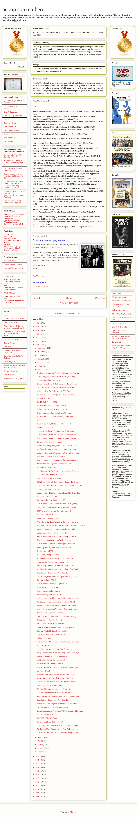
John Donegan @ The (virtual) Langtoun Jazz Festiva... (58, 471)
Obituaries (8, 347)
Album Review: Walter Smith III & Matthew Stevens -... (58, 682)
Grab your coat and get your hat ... (50, 591)
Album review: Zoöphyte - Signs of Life (52, 584)
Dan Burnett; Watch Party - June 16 (50, 624)
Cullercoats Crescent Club (121, 301)
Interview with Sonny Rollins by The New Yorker (56, 675)
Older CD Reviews (11, 322)
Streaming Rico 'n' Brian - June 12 (50, 686)
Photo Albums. (10, 293)
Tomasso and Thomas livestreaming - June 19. (54, 562)
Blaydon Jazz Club (119, 297)
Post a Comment (42, 287)
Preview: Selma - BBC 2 (46, 580)
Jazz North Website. (11, 339)
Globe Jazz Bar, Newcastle (122, 314)
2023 (38, 334)
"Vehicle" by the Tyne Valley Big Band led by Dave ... (57, 522)
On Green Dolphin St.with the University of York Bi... (57, 536)
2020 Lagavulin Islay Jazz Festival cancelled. (54, 511)
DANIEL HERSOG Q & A (47, 718)
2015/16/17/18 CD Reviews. (14, 318)
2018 (38, 760)
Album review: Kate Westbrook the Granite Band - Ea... (58, 453)
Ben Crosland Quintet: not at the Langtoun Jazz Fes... (57, 438)
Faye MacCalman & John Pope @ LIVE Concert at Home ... (60, 711)
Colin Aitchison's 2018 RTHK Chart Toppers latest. (12, 282)
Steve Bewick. (9, 235)
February (41, 748)
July (39, 366)
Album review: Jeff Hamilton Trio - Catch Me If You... (57, 435)
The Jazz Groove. (10, 239)
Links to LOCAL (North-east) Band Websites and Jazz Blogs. (14, 334)
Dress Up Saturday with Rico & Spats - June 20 (55, 547)
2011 (38, 785)
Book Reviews (9, 375)
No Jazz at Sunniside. (45, 427)
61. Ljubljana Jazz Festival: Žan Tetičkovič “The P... (56, 602)
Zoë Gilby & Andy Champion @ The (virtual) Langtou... (58, 460)
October (41, 355)
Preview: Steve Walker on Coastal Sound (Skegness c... (58, 606)
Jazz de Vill (8, 237)
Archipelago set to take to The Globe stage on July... (56, 377)
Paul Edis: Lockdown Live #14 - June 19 (52, 573)
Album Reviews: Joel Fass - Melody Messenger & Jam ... (58, 733)
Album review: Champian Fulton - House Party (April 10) (13, 163)
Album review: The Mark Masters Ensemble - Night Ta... (58, 493)
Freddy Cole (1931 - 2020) (47, 402)
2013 (38, 778)
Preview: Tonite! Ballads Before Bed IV (52, 631)
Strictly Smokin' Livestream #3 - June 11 (52, 707)
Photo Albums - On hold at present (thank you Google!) (14, 327)
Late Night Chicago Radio (13, 268)
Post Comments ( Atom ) (73, 313)
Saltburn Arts (116, 342)
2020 (38, 345)
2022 (38, 338)
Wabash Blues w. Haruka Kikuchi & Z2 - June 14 (55, 627)
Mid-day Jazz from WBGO (47, 587)
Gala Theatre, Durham (120, 310)
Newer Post (38, 298)
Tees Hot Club (9, 134)
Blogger (73, 812)
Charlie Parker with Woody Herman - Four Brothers (56, 678)
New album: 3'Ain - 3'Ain (47, 497)
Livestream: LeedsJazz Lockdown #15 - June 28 (55, 413)
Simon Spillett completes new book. (50, 613)
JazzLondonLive (10, 127)
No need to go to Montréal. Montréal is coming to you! (57, 609)
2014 (38, 775)
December (42, 348)
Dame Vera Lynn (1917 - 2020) (49, 595)
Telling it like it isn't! (45, 638)
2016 (38, 767)
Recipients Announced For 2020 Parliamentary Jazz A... (58, 373)
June (40, 370)
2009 (38, 793)
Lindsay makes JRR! (45, 551)
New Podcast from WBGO (47, 467)
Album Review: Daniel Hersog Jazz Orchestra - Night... (58, 725)
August (41, 363)
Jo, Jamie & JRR (43, 671)
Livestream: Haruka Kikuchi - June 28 (51, 406)
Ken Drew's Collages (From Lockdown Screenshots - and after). (13, 222)
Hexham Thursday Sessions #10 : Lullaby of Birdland (57, 569)
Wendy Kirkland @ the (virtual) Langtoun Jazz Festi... (57, 446)
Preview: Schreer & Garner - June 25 (51, 500)
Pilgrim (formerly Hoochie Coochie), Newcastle (121, 337)
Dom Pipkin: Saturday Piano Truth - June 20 (54, 540)
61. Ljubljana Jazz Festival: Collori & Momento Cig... (57, 558)
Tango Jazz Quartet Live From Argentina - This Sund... (57, 507)
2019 (38, 756)
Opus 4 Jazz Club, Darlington (118, 332)
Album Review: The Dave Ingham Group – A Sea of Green (59, 486)
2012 (38, 782)
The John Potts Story (11, 371)
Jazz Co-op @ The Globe (13, 116)
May (40, 737)
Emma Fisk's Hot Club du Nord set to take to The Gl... (57, 384)
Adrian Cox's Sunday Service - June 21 (52, 533)
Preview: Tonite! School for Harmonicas (52, 656)
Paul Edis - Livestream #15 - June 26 (51, 457)
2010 (38, 789)
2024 (38, 330)
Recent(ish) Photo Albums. (14, 215)
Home (69, 298)
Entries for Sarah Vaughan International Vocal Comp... (57, 704)
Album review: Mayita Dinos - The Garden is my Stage (58, 642)
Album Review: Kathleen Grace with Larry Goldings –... (58, 598)
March (40, 745)
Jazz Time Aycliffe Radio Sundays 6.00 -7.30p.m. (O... (57, 576)
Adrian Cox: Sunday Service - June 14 (51, 660)
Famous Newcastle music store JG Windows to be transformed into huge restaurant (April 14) (13, 184)
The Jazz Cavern (10, 261)
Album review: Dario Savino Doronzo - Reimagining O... (58, 504)
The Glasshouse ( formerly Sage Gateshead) (121, 347)
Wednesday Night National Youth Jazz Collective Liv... (58, 729)
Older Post (100, 298)
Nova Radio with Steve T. (13, 264)
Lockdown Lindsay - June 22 (48, 518)
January (41, 752)
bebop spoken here (23, 9)
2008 (38, 796)
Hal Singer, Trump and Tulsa (48, 555)
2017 (38, 764)
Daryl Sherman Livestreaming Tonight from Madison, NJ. (59, 653)
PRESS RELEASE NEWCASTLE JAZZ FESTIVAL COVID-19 (61, 526)
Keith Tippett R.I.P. (44, 646)
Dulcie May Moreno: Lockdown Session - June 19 (56, 565)
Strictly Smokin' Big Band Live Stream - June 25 (55, 464)
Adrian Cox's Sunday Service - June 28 (52, 409)
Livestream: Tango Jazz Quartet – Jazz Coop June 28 (57, 395)
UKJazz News (9, 141)
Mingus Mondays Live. (46, 398)
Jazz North (8, 119)
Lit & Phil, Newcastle (119, 327)
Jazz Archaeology (10, 112)
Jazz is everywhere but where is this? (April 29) (12, 202)
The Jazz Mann (9, 138)
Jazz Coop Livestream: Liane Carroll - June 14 (54, 649)
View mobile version (68, 303)
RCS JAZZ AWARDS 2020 (47, 515)
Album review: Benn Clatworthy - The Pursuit (54, 391)
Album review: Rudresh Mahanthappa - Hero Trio (56, 544)
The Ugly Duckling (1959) (47, 475)
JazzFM (7, 244)
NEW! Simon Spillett (11, 130)
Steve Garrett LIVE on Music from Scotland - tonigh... (57, 616)
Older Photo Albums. (12, 216)
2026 (38, 323)
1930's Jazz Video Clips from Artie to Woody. (14, 366)
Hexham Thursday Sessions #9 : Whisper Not (54, 689)
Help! (39, 420)
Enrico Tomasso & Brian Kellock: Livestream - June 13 (58, 667)
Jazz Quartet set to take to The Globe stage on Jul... (56, 387)
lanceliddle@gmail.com (121, 493)
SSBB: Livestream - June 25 (48, 489)
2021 (38, 341)
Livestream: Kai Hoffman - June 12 (50, 664)
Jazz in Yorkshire (10, 343)
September (42, 359)
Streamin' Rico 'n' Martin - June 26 (50, 442)
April (40, 741)
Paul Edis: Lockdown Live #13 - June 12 (52, 700)
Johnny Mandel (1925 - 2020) (48, 380)
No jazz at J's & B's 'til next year (49, 478)
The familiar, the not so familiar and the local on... (56, 693)
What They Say (9, 362)
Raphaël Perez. (10, 218)
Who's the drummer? (45, 715)
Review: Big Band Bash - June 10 (50, 722)
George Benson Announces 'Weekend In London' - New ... (59, 696)
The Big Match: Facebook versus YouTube (53, 635)
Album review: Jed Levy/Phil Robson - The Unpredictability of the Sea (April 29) (14, 194)
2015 (38, 771)
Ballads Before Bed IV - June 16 (49, 620)
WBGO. (7, 242)
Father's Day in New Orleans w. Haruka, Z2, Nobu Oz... (58, 529)
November (42, 352)
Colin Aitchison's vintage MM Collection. (13, 288)
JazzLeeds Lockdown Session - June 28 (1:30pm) (55, 431)
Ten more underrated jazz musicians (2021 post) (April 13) (14, 176)
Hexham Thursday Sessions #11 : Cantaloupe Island (56, 449)
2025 (38, 327)
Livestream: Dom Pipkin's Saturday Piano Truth (55, 417)
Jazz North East (10, 123)
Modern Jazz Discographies (14, 378)
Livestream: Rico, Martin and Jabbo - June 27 (54, 424)
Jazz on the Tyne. (11, 250)
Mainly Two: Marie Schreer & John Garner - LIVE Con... (58, 482)
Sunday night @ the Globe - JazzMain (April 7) (14, 156)
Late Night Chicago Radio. (13, 240)
